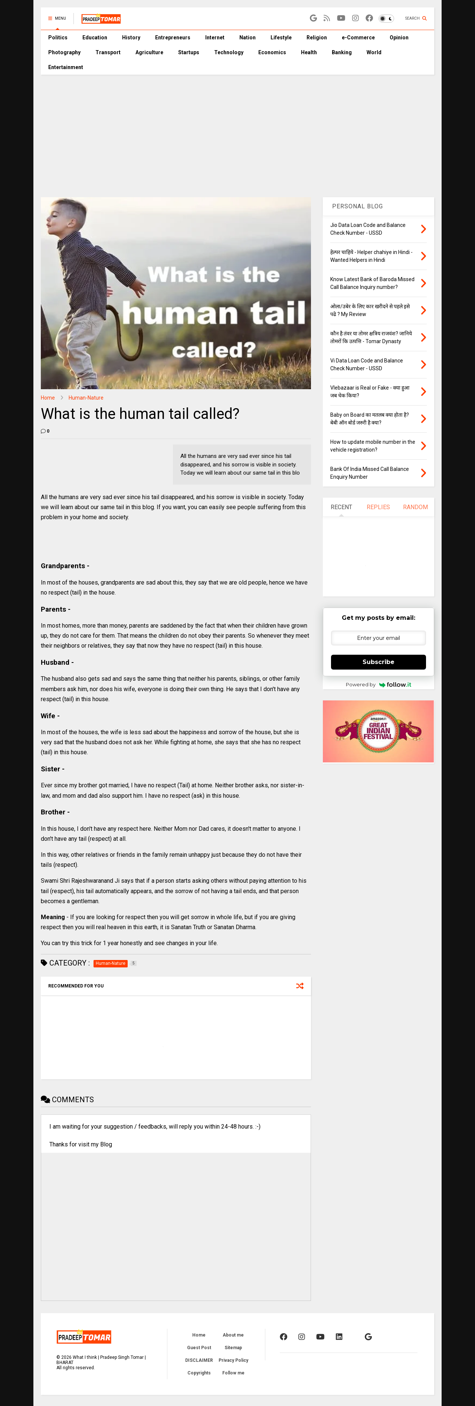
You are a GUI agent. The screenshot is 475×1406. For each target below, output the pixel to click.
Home (48, 398)
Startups (188, 52)
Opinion (399, 37)
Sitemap (233, 1347)
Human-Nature (86, 398)
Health (309, 52)
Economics (272, 52)
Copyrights (199, 1373)
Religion (317, 37)
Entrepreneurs (172, 37)
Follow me (233, 1373)
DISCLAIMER (199, 1360)
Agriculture (149, 52)
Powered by (379, 684)
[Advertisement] (237, 130)
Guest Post (199, 1347)
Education (94, 37)
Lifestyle (281, 37)
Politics (58, 37)
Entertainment (65, 67)
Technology (228, 52)
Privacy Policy (233, 1360)
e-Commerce (358, 37)
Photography (64, 52)
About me (233, 1335)
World (374, 52)
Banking (342, 52)
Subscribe (378, 661)
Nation (247, 37)
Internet (215, 37)
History (131, 37)
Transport (108, 52)
